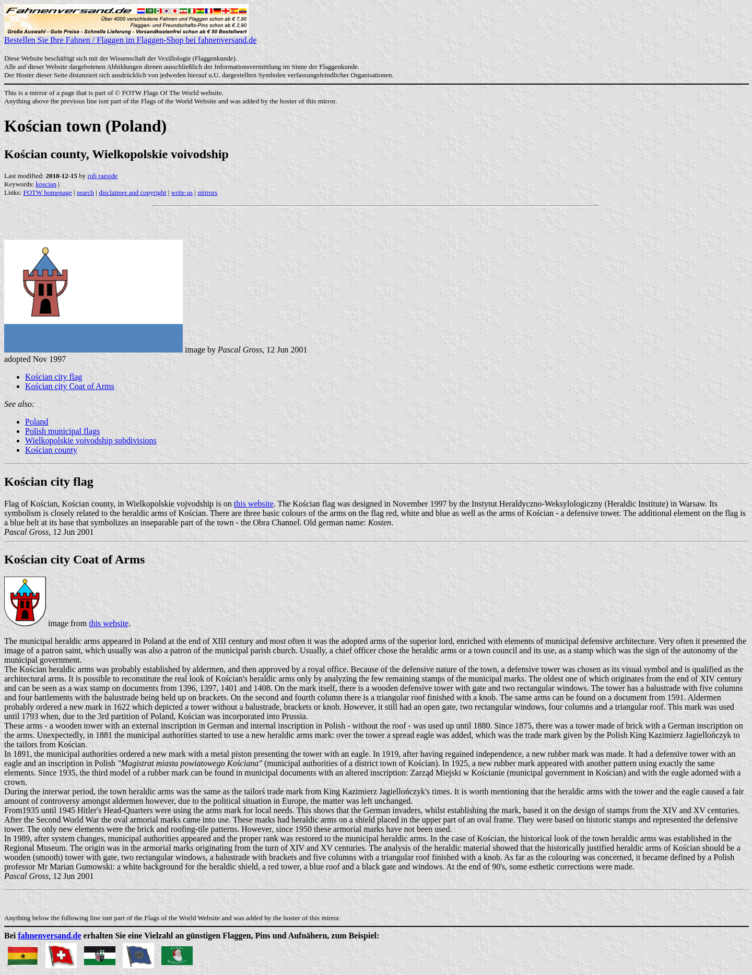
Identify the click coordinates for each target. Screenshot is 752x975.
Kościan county (51, 449)
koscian (46, 184)
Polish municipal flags (62, 431)
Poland (36, 421)
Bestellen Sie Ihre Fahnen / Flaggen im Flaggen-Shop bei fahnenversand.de (130, 36)
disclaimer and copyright (132, 192)
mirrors (207, 192)
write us (182, 192)
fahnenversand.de (49, 935)
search (85, 192)
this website (254, 503)
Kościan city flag (53, 376)
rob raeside (103, 176)
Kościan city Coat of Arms (69, 386)
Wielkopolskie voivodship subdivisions (91, 440)
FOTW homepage (47, 192)
